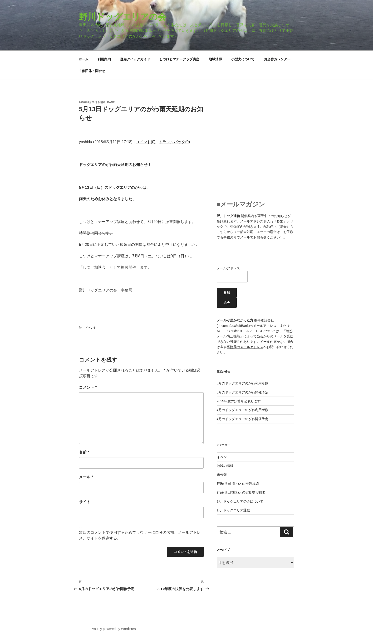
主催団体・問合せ (92, 71)
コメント (88, 387)
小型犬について (243, 59)
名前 (84, 452)
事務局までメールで (238, 237)
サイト (84, 502)
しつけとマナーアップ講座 (179, 59)
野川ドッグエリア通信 (233, 510)
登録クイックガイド (135, 59)
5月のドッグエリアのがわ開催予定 (243, 392)
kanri (111, 102)
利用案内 (104, 59)
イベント (91, 327)
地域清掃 (215, 59)
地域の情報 (225, 466)
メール (86, 477)
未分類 (222, 474)
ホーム (83, 59)
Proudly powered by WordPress (114, 629)
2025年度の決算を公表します (239, 401)
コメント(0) (146, 142)
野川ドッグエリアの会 (122, 17)
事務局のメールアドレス (245, 347)
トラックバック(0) (174, 142)
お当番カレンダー (277, 59)
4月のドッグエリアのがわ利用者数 (243, 410)
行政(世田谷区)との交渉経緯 (238, 483)
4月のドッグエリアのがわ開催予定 (243, 419)
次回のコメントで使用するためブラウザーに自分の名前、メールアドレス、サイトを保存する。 (140, 535)
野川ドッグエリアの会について (240, 501)
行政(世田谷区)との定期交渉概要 (241, 492)
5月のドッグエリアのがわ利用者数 (243, 383)
